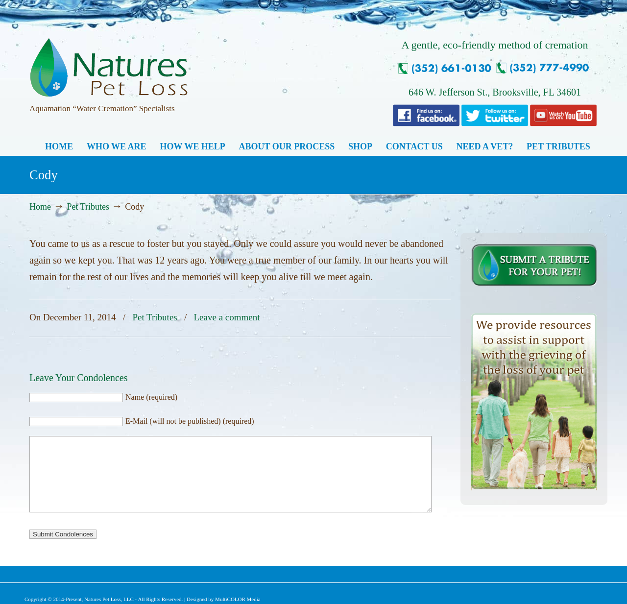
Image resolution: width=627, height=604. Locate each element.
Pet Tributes (88, 207)
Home (40, 207)
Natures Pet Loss (108, 63)
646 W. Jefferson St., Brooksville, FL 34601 (495, 92)
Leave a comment (227, 317)
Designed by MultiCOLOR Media (224, 599)
